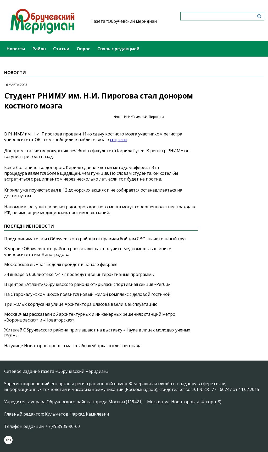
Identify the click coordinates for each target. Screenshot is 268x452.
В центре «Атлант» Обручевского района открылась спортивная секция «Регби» (87, 284)
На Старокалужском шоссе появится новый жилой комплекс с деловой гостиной (87, 294)
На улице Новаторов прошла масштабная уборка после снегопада (73, 345)
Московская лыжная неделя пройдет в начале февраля (60, 264)
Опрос (83, 49)
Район (39, 49)
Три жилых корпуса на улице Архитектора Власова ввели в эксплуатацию (81, 304)
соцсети (118, 140)
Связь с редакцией (118, 49)
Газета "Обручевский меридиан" (124, 21)
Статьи (61, 49)
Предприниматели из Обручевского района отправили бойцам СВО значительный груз (95, 239)
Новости (16, 49)
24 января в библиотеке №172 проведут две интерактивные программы (79, 274)
